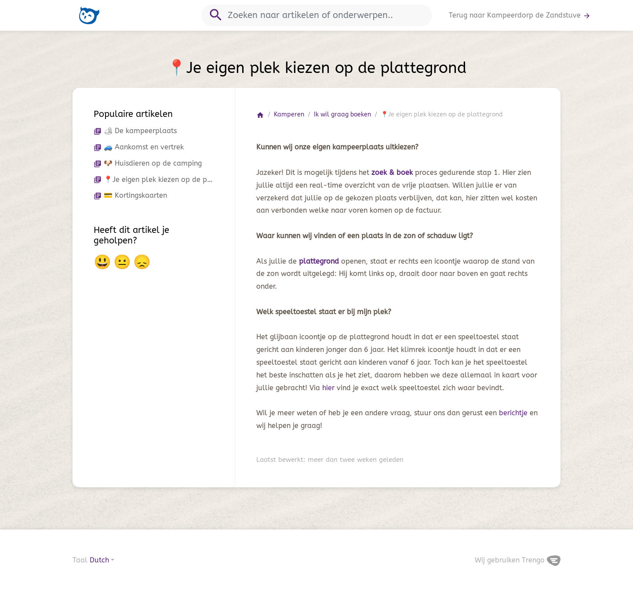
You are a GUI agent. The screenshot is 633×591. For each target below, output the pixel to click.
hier (329, 388)
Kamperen (289, 114)
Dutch (99, 560)
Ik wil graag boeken (342, 114)
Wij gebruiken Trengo (517, 560)
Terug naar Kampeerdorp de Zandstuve (520, 15)
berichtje (514, 413)
